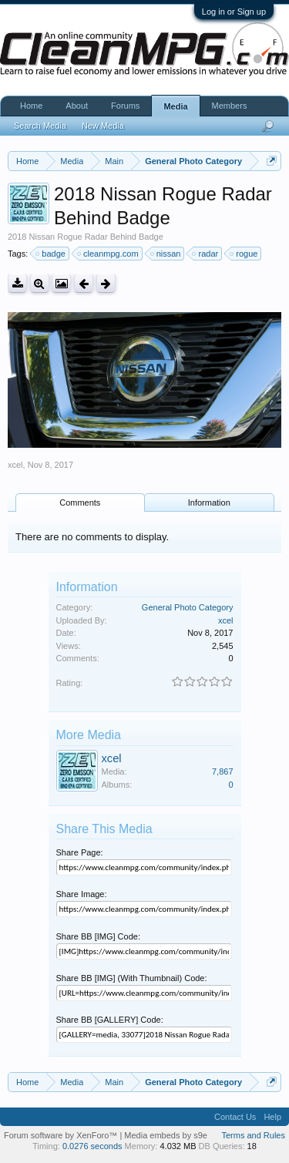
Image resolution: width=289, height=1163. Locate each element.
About (77, 105)
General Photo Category (188, 607)
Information (209, 502)
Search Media (40, 125)
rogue (244, 253)
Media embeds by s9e (165, 1135)
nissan (166, 253)
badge (51, 253)
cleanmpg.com (109, 253)
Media (175, 106)
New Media (103, 125)
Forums (125, 105)
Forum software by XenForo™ (61, 1135)
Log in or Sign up (234, 11)
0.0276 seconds (92, 1146)
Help (272, 1116)
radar (205, 253)
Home (31, 105)
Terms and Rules (253, 1135)
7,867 (223, 771)
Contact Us (235, 1116)
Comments (79, 502)
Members (229, 105)
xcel (15, 464)
